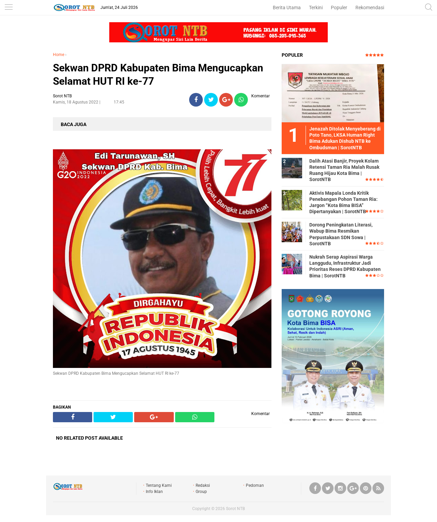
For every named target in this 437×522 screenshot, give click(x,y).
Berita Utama (287, 7)
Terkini (316, 7)
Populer (339, 7)
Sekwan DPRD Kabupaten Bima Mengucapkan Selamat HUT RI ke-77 (158, 74)
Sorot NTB (235, 508)
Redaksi (203, 485)
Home (58, 54)
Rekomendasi (369, 7)
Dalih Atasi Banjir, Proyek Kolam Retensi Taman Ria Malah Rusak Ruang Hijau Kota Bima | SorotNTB (344, 170)
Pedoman (255, 485)
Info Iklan (154, 491)
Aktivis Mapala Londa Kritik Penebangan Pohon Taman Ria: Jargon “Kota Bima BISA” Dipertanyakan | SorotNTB (343, 202)
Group (201, 491)
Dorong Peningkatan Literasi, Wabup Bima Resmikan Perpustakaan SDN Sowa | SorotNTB (340, 234)
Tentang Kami (159, 485)
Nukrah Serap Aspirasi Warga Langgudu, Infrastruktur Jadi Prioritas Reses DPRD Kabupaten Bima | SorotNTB (345, 266)
